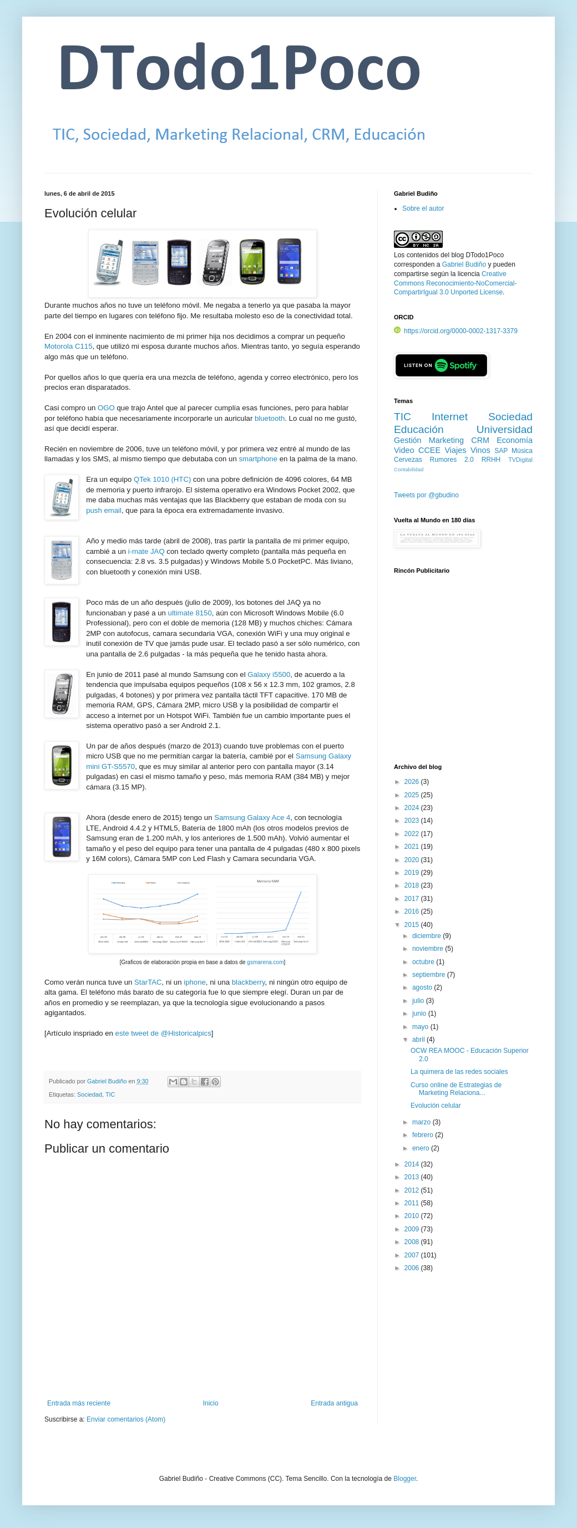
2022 (412, 834)
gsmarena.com (265, 962)
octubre (424, 962)
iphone (195, 982)
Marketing (446, 440)
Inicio (211, 1403)
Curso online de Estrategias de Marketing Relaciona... (456, 1089)
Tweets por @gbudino (426, 495)
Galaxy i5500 (268, 674)
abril (419, 1039)
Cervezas (408, 460)
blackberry (248, 982)
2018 (412, 885)
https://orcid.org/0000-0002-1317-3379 (456, 331)
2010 (412, 1216)
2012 (412, 1190)
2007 (412, 1255)
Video (404, 450)
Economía (515, 440)
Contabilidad (408, 469)
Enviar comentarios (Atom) (126, 1419)
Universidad (505, 429)
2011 (412, 1203)
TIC (110, 1094)
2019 (412, 873)
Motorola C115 (68, 346)
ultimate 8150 (190, 613)
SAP (501, 451)
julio (419, 1001)
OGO (106, 408)
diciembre (427, 936)
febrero (423, 1135)
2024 (412, 808)
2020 (412, 860)
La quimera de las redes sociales (459, 1072)
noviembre (428, 949)
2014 (412, 1164)
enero (421, 1148)
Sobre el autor (423, 208)
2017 (412, 899)
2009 (412, 1229)
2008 (412, 1242)
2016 (412, 911)
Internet (450, 416)
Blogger (404, 1479)
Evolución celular (436, 1105)
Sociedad (89, 1094)
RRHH (491, 460)
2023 (412, 820)
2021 (412, 846)
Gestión (408, 440)
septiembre (429, 975)
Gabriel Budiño (107, 1081)
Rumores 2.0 (452, 460)
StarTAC (148, 982)
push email (104, 510)
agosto (423, 987)
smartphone (258, 459)
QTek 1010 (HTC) (162, 479)
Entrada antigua (334, 1403)
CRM (480, 440)
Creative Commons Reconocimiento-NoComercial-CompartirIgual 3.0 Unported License (455, 283)
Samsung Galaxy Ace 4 (252, 817)
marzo (422, 1122)
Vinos (480, 450)
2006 (412, 1268)
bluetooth (270, 418)
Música (522, 451)
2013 (412, 1177)
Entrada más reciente (78, 1403)
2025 (412, 795)
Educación (419, 429)
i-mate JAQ (146, 551)
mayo (421, 1027)
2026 (412, 782)
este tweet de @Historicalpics (163, 1033)
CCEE (429, 450)
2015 (412, 925)
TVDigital (520, 459)
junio (420, 1013)
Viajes (456, 450)
